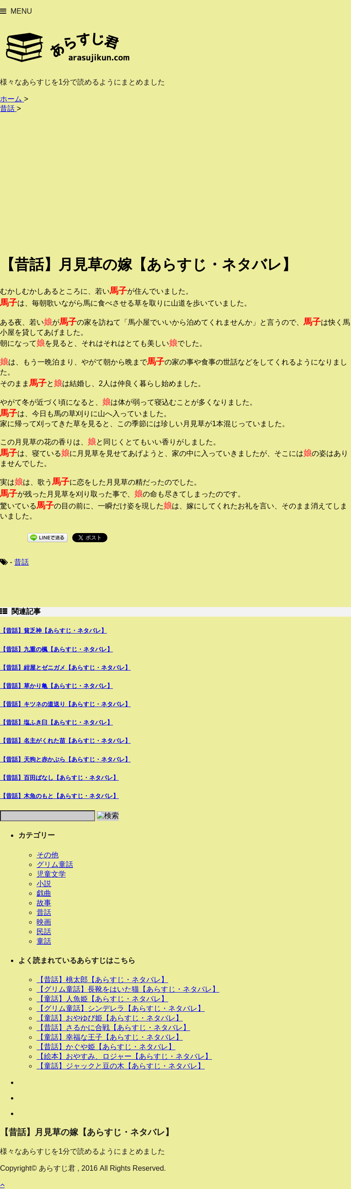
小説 (44, 884)
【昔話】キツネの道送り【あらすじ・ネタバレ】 (65, 704)
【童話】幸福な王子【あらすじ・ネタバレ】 (110, 1037)
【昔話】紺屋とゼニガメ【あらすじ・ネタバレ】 (65, 667)
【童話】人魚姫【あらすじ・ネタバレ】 (102, 999)
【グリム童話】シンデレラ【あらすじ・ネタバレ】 (121, 1008)
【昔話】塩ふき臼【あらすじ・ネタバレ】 (56, 722)
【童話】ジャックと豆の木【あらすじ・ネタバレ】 (121, 1066)
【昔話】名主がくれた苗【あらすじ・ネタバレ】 (65, 740)
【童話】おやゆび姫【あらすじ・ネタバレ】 (110, 1018)
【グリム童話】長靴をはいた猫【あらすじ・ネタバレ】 (128, 989)
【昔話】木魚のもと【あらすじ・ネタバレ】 (59, 796)
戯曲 (44, 893)
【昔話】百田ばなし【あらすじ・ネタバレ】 (59, 777)
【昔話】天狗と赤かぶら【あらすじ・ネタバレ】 (65, 759)
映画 (44, 922)
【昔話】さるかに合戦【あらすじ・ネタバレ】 (113, 1027)
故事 (44, 903)
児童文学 (51, 874)
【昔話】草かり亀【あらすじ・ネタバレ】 (56, 685)
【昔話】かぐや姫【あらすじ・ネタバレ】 (106, 1047)
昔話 (21, 562)
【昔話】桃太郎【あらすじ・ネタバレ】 (102, 979)
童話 (44, 941)
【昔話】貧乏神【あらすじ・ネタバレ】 (53, 630)
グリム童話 (55, 864)
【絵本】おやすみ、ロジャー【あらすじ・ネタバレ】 (124, 1056)
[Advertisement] (175, 181)
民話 (44, 931)
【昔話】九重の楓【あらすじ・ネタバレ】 (56, 649)
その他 (47, 855)
